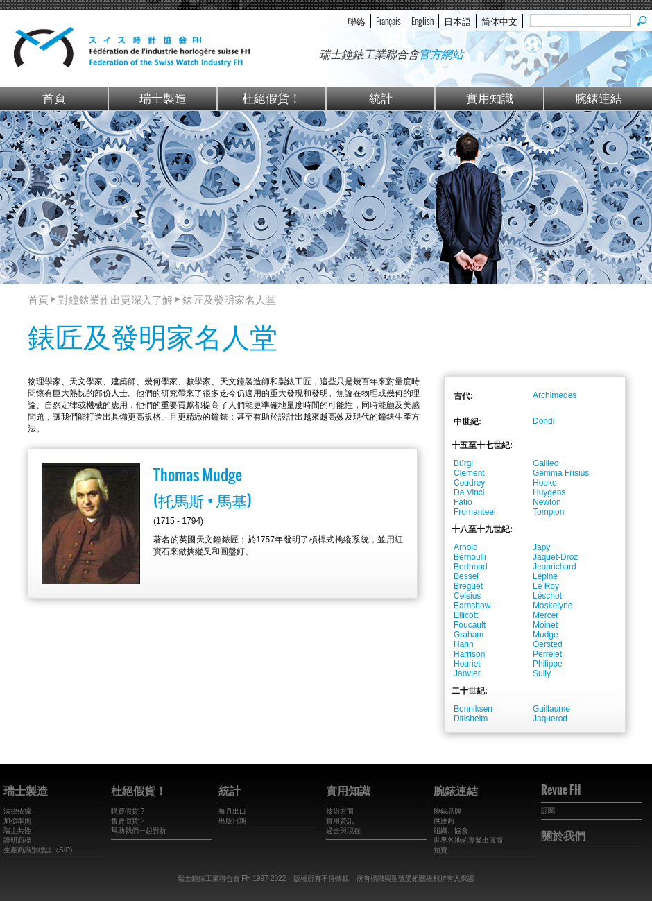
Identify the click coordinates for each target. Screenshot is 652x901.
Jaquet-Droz (555, 557)
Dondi (543, 421)
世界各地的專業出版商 (468, 840)
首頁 (54, 97)
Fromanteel (475, 512)
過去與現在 (343, 830)
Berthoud (471, 567)
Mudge (545, 635)
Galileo (545, 463)
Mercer (545, 615)
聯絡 (357, 21)
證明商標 (17, 840)
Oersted (548, 644)
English (422, 21)
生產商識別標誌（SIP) (37, 850)
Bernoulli (470, 557)
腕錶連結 (598, 97)
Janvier (467, 673)
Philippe (548, 664)
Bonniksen (473, 709)
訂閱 (548, 810)
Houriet (467, 664)
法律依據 (17, 811)
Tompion (548, 512)
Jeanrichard (554, 567)
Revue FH (561, 790)
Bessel (466, 576)
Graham (468, 635)
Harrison (469, 654)
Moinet (545, 625)
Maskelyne (552, 605)
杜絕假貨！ (271, 97)
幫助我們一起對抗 (138, 830)
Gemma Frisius (561, 473)
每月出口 (232, 811)
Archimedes (554, 395)
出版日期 (232, 821)
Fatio (463, 502)
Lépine (545, 576)
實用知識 (489, 97)
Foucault (470, 625)
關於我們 (563, 835)
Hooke (545, 483)
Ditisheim (471, 718)
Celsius (467, 596)
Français (388, 21)
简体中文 (499, 21)
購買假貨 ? (127, 811)
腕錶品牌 (447, 811)
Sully (542, 673)
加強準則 (17, 821)
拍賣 (440, 850)
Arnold (466, 547)
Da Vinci (469, 492)
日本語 (457, 21)
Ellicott (466, 615)
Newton (547, 502)
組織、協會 (451, 830)
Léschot (547, 596)
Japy (541, 547)
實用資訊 (340, 821)
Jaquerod (550, 718)
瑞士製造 (163, 97)
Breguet (468, 586)
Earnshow (472, 605)
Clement (469, 473)
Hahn (464, 644)
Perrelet (547, 654)
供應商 (444, 821)
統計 (381, 97)
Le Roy (546, 586)
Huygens (549, 492)
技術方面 (340, 811)
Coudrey (469, 483)
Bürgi (463, 463)
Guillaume (551, 709)
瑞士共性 (17, 830)
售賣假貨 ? (127, 821)
